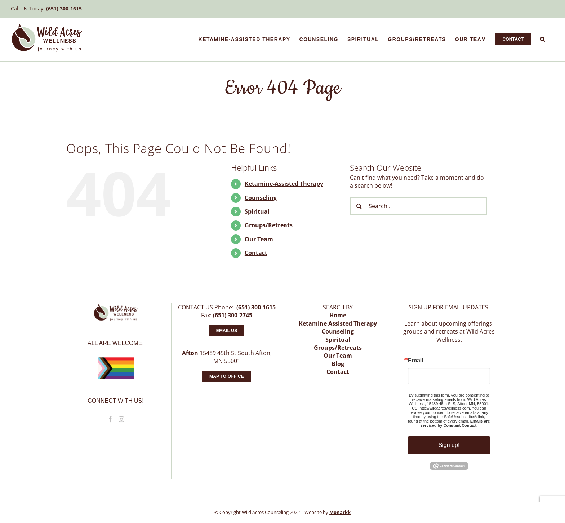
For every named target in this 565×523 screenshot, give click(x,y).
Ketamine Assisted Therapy (338, 323)
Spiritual (257, 211)
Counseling (261, 198)
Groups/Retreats (269, 225)
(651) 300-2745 (232, 315)
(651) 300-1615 (64, 8)
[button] (543, 39)
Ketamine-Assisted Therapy (284, 184)
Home (337, 315)
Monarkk (340, 512)
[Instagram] (121, 419)
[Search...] (418, 206)
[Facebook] (110, 419)
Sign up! (449, 445)
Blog (338, 364)
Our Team (259, 239)
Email (415, 360)
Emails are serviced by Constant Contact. (455, 423)
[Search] (359, 206)
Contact (256, 253)
